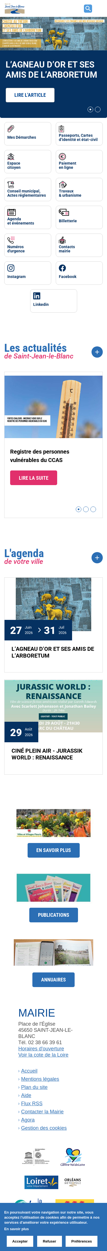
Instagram (16, 276)
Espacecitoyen (14, 165)
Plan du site (34, 1087)
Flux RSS (32, 1103)
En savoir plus (53, 850)
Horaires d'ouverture (41, 1049)
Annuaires (53, 979)
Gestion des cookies (44, 1128)
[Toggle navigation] (98, 8)
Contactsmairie (67, 249)
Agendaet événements (20, 221)
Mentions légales (40, 1079)
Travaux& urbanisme (70, 193)
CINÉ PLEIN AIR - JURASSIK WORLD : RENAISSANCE (47, 754)
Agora (28, 1120)
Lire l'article (30, 94)
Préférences (81, 1241)
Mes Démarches (21, 137)
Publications (53, 914)
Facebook (67, 276)
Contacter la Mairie (42, 1112)
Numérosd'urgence (16, 249)
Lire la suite (33, 477)
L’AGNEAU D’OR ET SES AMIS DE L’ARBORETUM (51, 69)
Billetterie (68, 220)
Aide (26, 1095)
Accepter (20, 1241)
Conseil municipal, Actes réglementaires (26, 193)
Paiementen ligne (67, 165)
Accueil (29, 1071)
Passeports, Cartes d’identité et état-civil (78, 137)
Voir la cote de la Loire (43, 1055)
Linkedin (41, 304)
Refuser (49, 1241)
